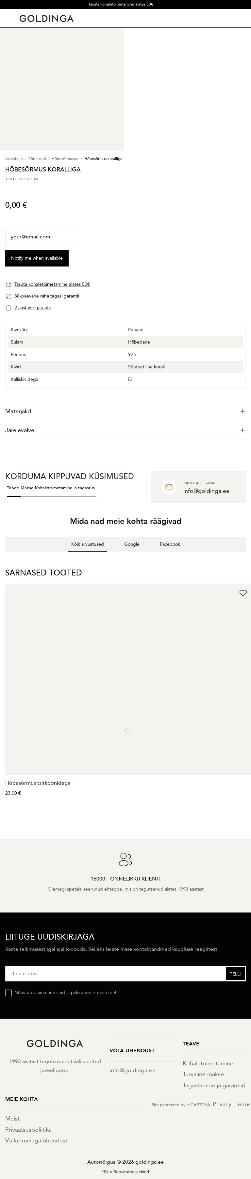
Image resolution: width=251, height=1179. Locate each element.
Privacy (222, 1104)
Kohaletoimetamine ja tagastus (65, 488)
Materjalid (125, 411)
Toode (13, 488)
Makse (27, 488)
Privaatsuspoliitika (28, 1130)
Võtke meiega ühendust (36, 1141)
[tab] (125, 411)
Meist (12, 1119)
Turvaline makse (203, 1074)
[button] (5, 558)
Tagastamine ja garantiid (214, 1085)
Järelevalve (125, 430)
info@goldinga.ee (132, 1070)
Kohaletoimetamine (208, 1063)
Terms (243, 1104)
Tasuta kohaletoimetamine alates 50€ (120, 4)
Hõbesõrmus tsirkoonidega (37, 783)
